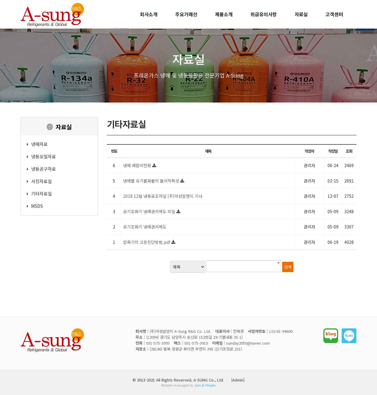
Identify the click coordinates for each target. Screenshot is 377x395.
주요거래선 (186, 14)
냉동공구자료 (41, 169)
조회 (349, 151)
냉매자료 (37, 144)
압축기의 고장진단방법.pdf (147, 242)
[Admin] (237, 380)
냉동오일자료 (41, 156)
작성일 (333, 151)
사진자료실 (39, 181)
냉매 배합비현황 (137, 165)
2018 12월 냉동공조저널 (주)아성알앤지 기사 (162, 196)
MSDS (35, 206)
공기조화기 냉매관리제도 (144, 227)
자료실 (301, 14)
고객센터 (334, 14)
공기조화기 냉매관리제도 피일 (149, 211)
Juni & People (204, 385)
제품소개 (224, 14)
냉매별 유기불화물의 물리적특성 (151, 181)
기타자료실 (39, 193)
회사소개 (149, 14)
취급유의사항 (263, 14)
